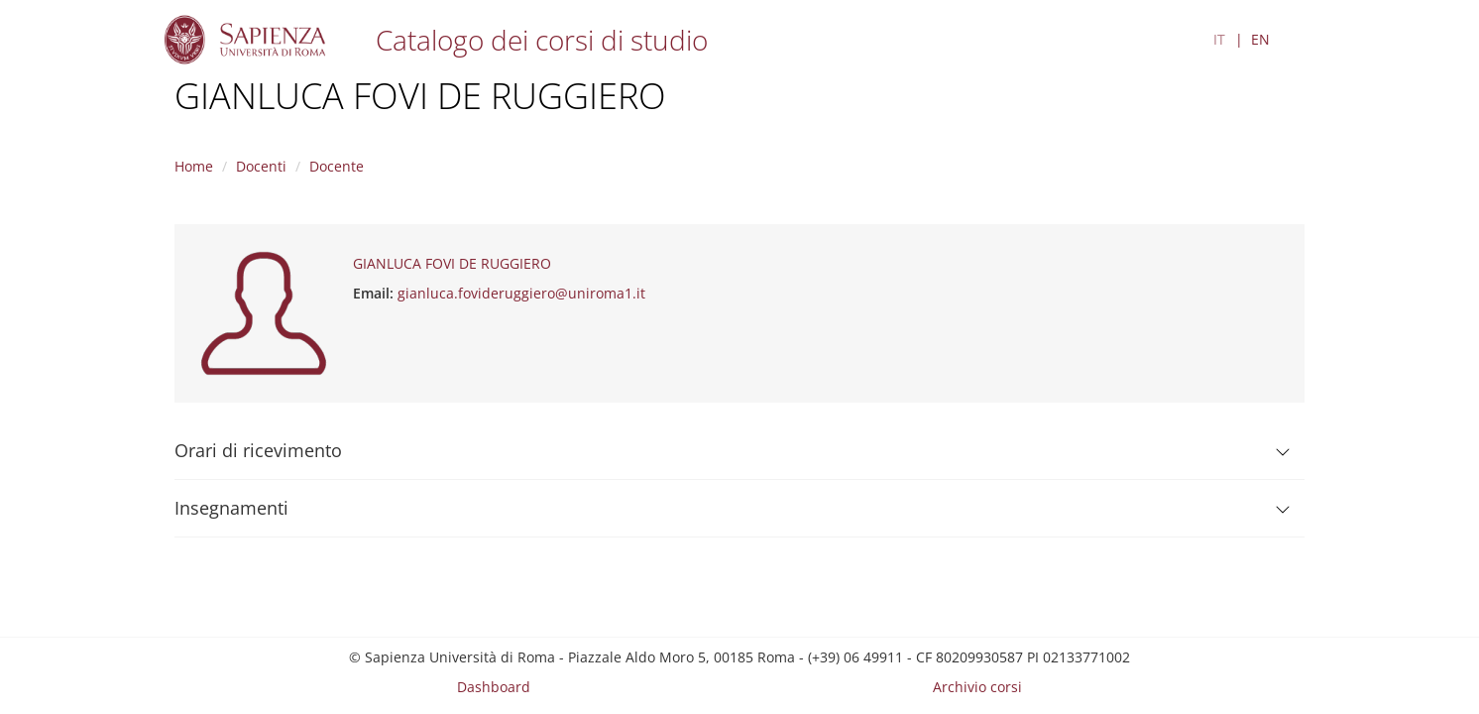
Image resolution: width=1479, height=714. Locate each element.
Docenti (261, 166)
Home (193, 166)
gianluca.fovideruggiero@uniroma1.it (521, 293)
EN (1260, 39)
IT (1219, 39)
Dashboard (493, 686)
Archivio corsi (977, 686)
